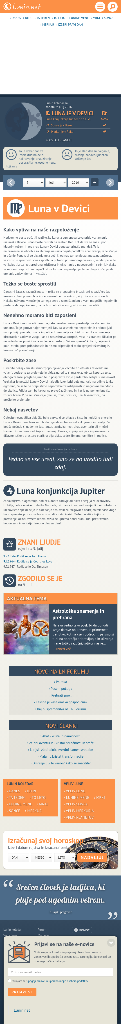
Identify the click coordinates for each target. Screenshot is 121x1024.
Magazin (43, 935)
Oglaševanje (80, 946)
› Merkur (47, 25)
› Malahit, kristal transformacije (60, 756)
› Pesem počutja (60, 688)
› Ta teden (42, 18)
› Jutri (27, 18)
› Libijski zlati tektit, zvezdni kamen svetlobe (60, 749)
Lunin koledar (12, 930)
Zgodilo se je (40, 578)
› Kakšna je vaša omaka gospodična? (60, 702)
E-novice (43, 952)
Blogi (41, 941)
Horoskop (9, 941)
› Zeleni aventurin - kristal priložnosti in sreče (60, 743)
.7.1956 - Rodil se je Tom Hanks (24, 556)
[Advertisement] (60, 62)
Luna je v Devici (78, 113)
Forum (42, 930)
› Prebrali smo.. (60, 695)
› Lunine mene (78, 18)
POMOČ (84, 930)
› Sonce (107, 18)
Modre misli (11, 952)
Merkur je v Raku (78, 131)
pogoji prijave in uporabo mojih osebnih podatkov (58, 998)
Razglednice (46, 946)
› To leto (58, 18)
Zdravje (8, 946)
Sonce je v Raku (78, 125)
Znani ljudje (39, 542)
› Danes (15, 18)
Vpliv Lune (10, 935)
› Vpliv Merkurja (79, 810)
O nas (76, 940)
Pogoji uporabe (82, 951)
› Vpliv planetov (79, 817)
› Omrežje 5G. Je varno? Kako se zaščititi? (60, 763)
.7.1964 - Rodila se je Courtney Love (27, 561)
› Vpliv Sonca (76, 804)
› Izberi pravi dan (69, 25)
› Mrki (95, 18)
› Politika (60, 681)
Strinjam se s (50, 998)
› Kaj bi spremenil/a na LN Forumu (60, 709)
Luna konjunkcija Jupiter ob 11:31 (78, 119)
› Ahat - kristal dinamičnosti (60, 736)
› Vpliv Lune (74, 791)
